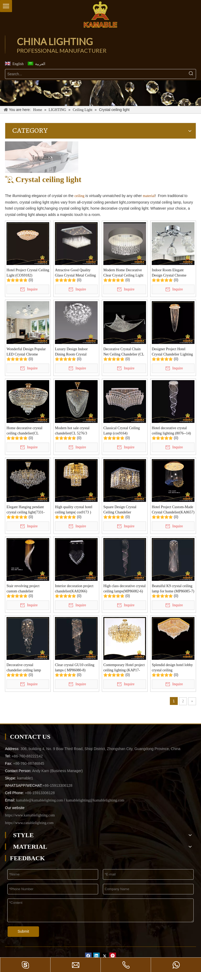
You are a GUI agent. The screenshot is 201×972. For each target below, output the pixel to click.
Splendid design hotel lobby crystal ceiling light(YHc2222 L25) (172, 668)
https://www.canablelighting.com (29, 823)
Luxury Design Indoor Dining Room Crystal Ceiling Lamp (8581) (71, 352)
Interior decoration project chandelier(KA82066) (74, 588)
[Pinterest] (112, 956)
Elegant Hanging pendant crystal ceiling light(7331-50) (25, 510)
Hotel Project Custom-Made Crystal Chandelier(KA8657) (173, 509)
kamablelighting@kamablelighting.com (95, 800)
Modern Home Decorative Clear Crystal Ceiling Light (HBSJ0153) (123, 273)
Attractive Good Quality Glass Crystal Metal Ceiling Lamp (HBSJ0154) (75, 273)
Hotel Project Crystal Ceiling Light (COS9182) (28, 272)
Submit (23, 931)
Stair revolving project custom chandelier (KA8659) (23, 589)
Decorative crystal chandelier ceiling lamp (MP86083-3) (24, 668)
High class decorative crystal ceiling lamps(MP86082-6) (124, 588)
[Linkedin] (96, 956)
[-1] (100, 93)
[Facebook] (88, 956)
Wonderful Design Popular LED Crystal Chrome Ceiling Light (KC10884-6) (27, 352)
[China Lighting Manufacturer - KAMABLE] (100, 14)
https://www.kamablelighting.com (30, 815)
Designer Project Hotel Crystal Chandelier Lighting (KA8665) (172, 352)
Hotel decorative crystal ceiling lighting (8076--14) (171, 430)
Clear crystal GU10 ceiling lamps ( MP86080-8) (74, 667)
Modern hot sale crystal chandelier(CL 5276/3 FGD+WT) (72, 431)
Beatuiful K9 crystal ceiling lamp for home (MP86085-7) (173, 588)
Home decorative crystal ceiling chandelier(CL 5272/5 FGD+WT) (24, 431)
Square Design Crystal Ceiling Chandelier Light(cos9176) (119, 510)
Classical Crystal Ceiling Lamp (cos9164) (121, 430)
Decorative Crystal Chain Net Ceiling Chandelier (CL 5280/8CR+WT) (123, 352)
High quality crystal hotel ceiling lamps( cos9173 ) (73, 509)
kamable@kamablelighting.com (39, 800)
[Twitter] (104, 956)
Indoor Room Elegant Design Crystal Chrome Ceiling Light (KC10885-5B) (170, 273)
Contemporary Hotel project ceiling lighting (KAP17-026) (124, 668)
